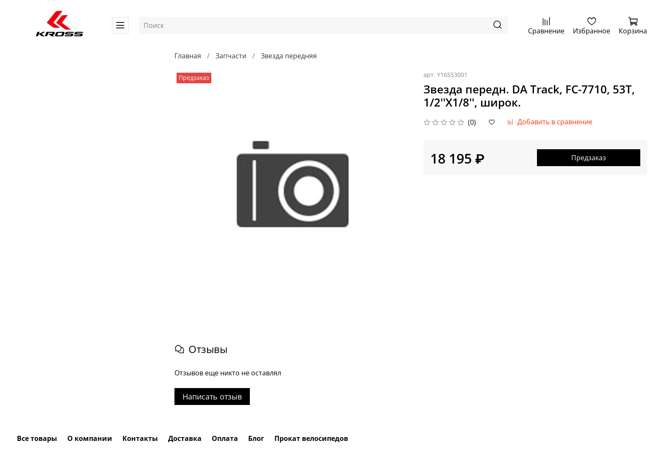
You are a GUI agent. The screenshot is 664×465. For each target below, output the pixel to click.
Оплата (225, 438)
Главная (187, 55)
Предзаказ (588, 157)
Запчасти (231, 55)
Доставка (185, 438)
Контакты (140, 438)
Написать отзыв (212, 396)
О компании (89, 438)
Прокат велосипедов (311, 438)
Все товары (37, 438)
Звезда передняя (289, 55)
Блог (256, 438)
